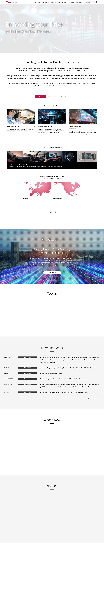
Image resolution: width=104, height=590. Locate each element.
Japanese (79, 2)
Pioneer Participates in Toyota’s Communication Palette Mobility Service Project (63, 383)
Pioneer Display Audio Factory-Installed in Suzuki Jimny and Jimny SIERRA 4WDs (63, 396)
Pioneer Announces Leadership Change (50, 377)
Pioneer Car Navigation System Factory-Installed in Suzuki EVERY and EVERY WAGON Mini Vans (67, 372)
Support (53, 2)
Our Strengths (62, 2)
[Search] (96, 2)
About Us (72, 2)
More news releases (93, 402)
